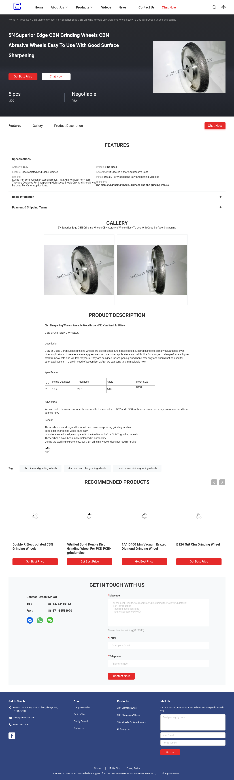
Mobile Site (114, 768)
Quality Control (81, 721)
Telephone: (115, 656)
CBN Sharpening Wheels (128, 715)
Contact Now (121, 676)
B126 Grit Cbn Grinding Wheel (198, 544)
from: (112, 637)
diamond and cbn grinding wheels (87, 468)
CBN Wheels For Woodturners (131, 722)
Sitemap (98, 768)
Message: (114, 595)
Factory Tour (80, 714)
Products (24, 19)
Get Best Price (23, 76)
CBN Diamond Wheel (43, 19)
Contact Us (79, 728)
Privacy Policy (133, 768)
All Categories (123, 729)
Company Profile (82, 707)
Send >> (170, 752)
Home (11, 19)
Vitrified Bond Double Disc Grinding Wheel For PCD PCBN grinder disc (89, 548)
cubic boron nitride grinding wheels (137, 468)
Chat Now (56, 76)
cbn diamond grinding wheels (40, 468)
